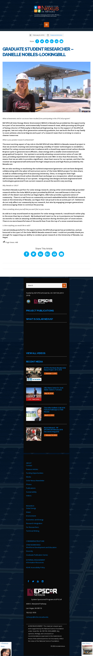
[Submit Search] (64, 286)
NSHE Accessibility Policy (35, 568)
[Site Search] (46, 285)
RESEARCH (30, 506)
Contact (29, 466)
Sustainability (31, 492)
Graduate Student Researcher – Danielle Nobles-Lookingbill (38, 51)
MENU (46, 24)
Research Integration (34, 524)
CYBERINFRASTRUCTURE (35, 541)
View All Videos (35, 353)
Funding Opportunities (34, 473)
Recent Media (34, 362)
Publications (31, 488)
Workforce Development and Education (41, 547)
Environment (31, 516)
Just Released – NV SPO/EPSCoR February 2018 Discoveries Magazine (53, 430)
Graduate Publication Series (37, 555)
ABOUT (28, 463)
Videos (28, 496)
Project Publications (40, 311)
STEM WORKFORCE (33, 545)
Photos (29, 484)
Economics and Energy (34, 520)
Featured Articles (56, 35)
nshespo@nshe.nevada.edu (37, 617)
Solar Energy (31, 508)
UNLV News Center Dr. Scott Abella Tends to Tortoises (53, 389)
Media (28, 477)
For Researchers (32, 527)
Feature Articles (32, 469)
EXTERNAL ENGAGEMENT (35, 560)
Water (28, 512)
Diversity (29, 551)
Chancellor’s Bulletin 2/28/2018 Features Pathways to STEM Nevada (54, 410)
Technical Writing (32, 531)
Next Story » (86, 643)
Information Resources (35, 563)
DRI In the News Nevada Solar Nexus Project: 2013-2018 (55, 369)
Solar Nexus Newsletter (35, 481)
